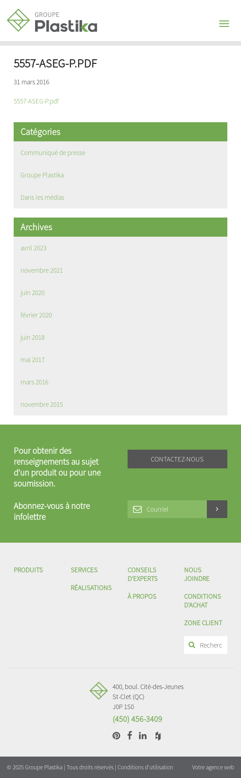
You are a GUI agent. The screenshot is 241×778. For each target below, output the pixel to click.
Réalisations (91, 587)
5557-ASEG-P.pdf (36, 101)
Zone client (203, 622)
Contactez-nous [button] (177, 459)
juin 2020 (33, 292)
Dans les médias (42, 197)
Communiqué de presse (53, 152)
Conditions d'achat (202, 600)
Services (84, 569)
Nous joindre (197, 574)
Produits (28, 569)
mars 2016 (34, 382)
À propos (142, 596)
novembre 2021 (42, 270)
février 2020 (36, 315)
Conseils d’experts (143, 574)
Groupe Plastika (42, 175)
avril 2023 (33, 248)
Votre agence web (213, 767)
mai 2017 (33, 359)
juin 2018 (33, 337)
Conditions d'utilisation (145, 767)
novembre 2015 (42, 404)
